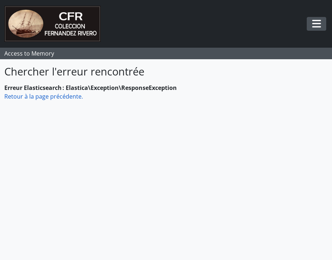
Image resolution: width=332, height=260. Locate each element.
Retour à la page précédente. (43, 96)
